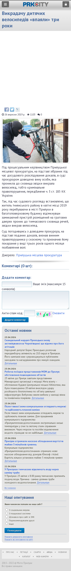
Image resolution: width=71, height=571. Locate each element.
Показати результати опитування (19, 537)
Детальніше (11, 363)
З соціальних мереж (17, 510)
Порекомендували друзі (19, 520)
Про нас (10, 552)
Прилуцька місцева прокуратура (39, 255)
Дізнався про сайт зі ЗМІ (19, 517)
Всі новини (10, 488)
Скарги (37, 552)
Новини (62, 552)
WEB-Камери (42, 556)
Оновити (58, 313)
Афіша (49, 552)
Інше (9, 524)
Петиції (24, 552)
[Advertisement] (35, 70)
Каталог (26, 556)
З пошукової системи (18, 513)
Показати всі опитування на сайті (19, 539)
